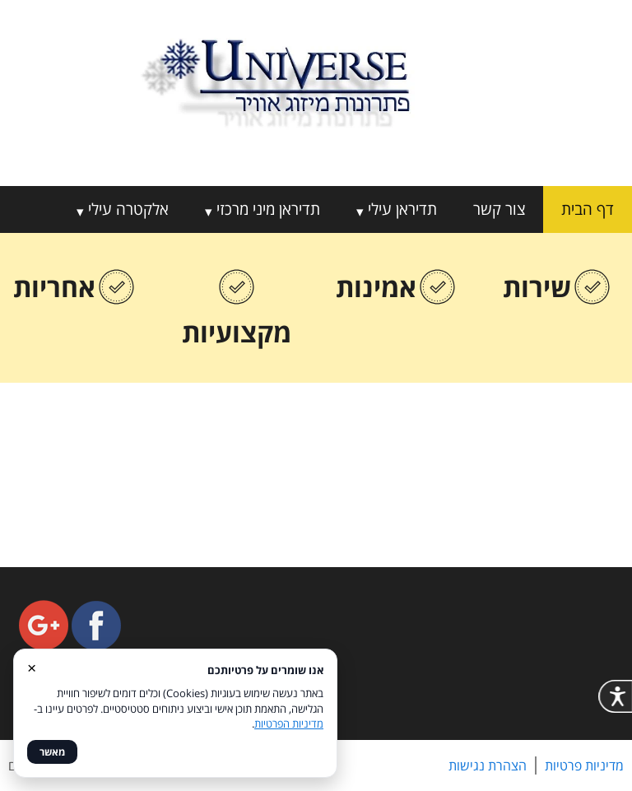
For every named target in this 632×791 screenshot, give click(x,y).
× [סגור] (31, 667)
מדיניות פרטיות (584, 765)
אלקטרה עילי (128, 209)
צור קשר (499, 209)
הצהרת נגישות (487, 765)
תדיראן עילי (402, 209)
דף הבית (587, 209)
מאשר (52, 752)
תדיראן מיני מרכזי (268, 209)
